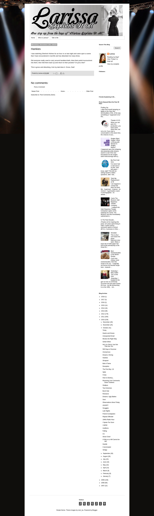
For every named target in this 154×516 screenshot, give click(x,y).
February (106, 473)
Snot (104, 399)
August (105, 456)
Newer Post (35, 91)
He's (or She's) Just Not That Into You (110, 345)
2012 (103, 314)
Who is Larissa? (43, 38)
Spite (104, 372)
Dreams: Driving (108, 355)
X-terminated (107, 447)
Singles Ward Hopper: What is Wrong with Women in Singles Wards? (115, 143)
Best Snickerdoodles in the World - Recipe (116, 253)
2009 (103, 480)
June (104, 462)
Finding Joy (104, 107)
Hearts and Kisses (108, 333)
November (106, 325)
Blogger (94, 510)
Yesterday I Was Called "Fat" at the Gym (114, 273)
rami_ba (80, 510)
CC (104, 434)
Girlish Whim (107, 342)
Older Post (89, 91)
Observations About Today (111, 402)
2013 (103, 311)
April (104, 468)
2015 (103, 305)
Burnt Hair (106, 391)
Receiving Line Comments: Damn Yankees (111, 381)
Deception (106, 366)
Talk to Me (55, 38)
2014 (103, 308)
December (106, 322)
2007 (103, 486)
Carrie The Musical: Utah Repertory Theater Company (115, 201)
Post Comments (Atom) (47, 95)
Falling (105, 431)
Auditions (106, 428)
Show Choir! (107, 437)
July (104, 459)
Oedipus (105, 385)
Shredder (114, 233)
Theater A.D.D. (115, 120)
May (104, 465)
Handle (105, 444)
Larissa (112, 54)
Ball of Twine (107, 363)
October (106, 328)
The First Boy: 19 (108, 369)
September (107, 453)
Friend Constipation (109, 414)
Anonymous (106, 352)
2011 (103, 317)
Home (33, 38)
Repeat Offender (108, 417)
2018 (103, 297)
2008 (103, 483)
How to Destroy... (108, 378)
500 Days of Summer (109, 349)
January (106, 476)
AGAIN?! (105, 405)
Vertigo (105, 450)
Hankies (105, 358)
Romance (106, 394)
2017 (103, 299)
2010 (103, 319)
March (105, 471)
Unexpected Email (108, 336)
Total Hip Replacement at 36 (115, 180)
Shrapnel (105, 360)
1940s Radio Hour (108, 419)
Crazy (104, 375)
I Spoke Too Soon (108, 422)
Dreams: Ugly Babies (109, 396)
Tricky (104, 330)
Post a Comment (39, 87)
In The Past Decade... (108, 220)
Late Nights (106, 411)
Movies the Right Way (110, 339)
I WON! (105, 425)
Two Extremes (107, 388)
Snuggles (106, 408)
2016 (103, 302)
